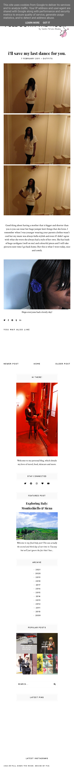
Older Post (62, 364)
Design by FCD (42, 766)
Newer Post (11, 364)
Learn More (32, 22)
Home (37, 364)
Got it (46, 22)
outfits (48, 59)
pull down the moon (23, 766)
